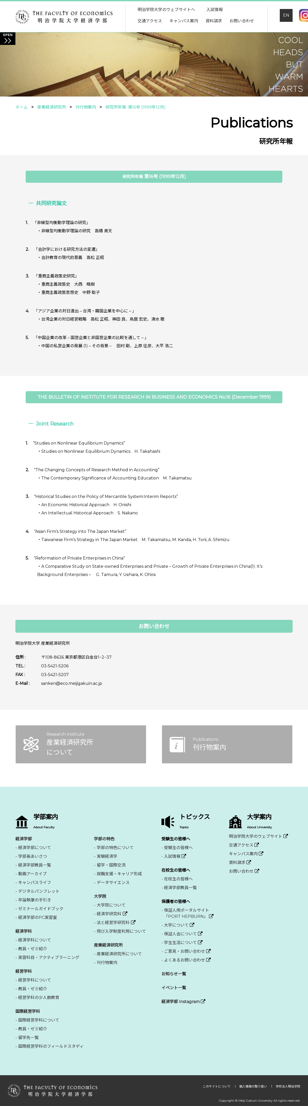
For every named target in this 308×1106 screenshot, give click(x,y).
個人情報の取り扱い (253, 1086)
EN (286, 15)
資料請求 (214, 20)
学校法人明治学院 (288, 1086)
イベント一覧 (173, 987)
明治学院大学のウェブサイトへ (166, 9)
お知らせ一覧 (173, 974)
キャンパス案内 (183, 20)
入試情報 (214, 9)
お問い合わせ (241, 20)
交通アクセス (150, 20)
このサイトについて (217, 1086)
